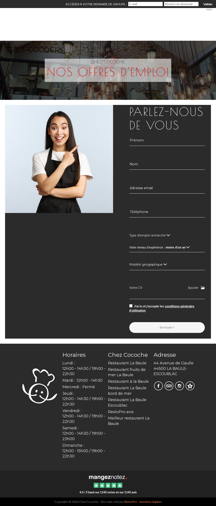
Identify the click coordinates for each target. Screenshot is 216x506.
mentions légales (150, 501)
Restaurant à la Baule (128, 381)
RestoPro (130, 501)
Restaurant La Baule (127, 363)
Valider (207, 4)
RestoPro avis (121, 412)
